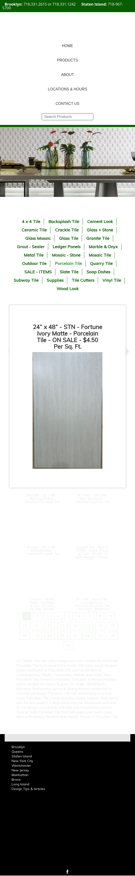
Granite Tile (97, 238)
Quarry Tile (101, 263)
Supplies (55, 280)
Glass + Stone (100, 230)
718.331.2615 (35, 4)
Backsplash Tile (63, 221)
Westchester (21, 765)
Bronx (16, 779)
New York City (22, 761)
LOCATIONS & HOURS (67, 89)
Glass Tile (68, 238)
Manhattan (20, 775)
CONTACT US (68, 104)
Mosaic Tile (100, 255)
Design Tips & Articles (28, 789)
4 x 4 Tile (31, 221)
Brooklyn (18, 747)
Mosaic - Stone (66, 255)
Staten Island (22, 756)
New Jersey (20, 770)
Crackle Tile (67, 230)
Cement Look (100, 221)
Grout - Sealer (30, 246)
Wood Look (68, 288)
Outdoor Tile (34, 263)
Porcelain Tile (68, 263)
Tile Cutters (83, 280)
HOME (67, 46)
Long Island (20, 784)
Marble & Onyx (103, 246)
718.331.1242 (64, 4)
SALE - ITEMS (38, 272)
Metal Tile (34, 255)
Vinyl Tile (111, 280)
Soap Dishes (98, 272)
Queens (17, 751)
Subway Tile (26, 280)
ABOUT (67, 75)
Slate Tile (69, 272)
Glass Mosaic (38, 238)
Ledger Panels (67, 246)
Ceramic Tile (34, 230)
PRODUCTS (67, 60)
